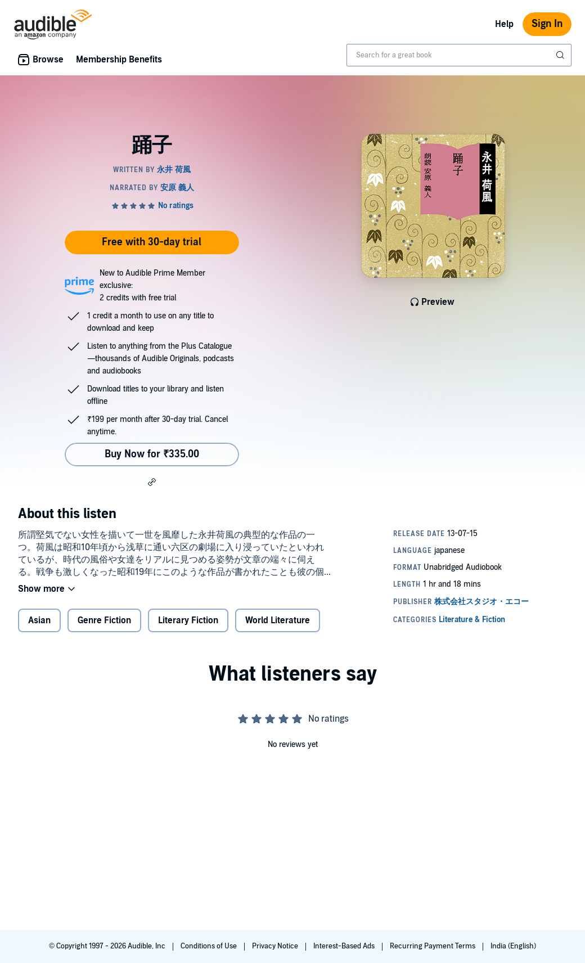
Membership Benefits (119, 59)
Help (504, 24)
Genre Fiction (104, 620)
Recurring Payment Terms (433, 946)
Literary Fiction (188, 620)
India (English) (513, 946)
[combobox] (459, 55)
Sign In (547, 24)
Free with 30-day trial (151, 242)
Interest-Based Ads (344, 946)
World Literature (277, 620)
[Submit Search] (561, 55)
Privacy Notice (276, 946)
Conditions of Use (209, 946)
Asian (39, 620)
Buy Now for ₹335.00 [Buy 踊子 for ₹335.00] (152, 454)
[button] (151, 481)
